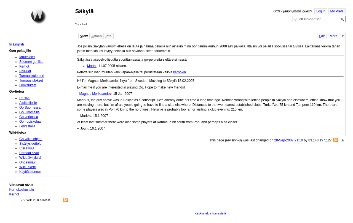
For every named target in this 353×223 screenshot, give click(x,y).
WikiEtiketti (27, 167)
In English (16, 44)
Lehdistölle (27, 126)
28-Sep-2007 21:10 (288, 140)
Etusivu (24, 98)
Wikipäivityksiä (30, 158)
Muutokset (27, 57)
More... (335, 36)
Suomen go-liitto (31, 62)
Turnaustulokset (31, 80)
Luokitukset (27, 85)
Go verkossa (28, 117)
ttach (96, 36)
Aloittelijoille (28, 103)
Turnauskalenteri (31, 76)
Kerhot (24, 66)
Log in (320, 11)
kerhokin (179, 72)
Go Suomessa (30, 107)
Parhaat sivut (29, 153)
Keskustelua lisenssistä (210, 213)
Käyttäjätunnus (30, 172)
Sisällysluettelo (30, 144)
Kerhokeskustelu (21, 190)
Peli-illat (25, 71)
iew (84, 36)
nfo (108, 36)
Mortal (92, 66)
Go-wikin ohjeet (30, 139)
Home (38, 16)
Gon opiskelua (30, 121)
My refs (337, 11)
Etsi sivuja (26, 148)
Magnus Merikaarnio (94, 94)
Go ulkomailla (29, 112)
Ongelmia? (27, 162)
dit (322, 36)
